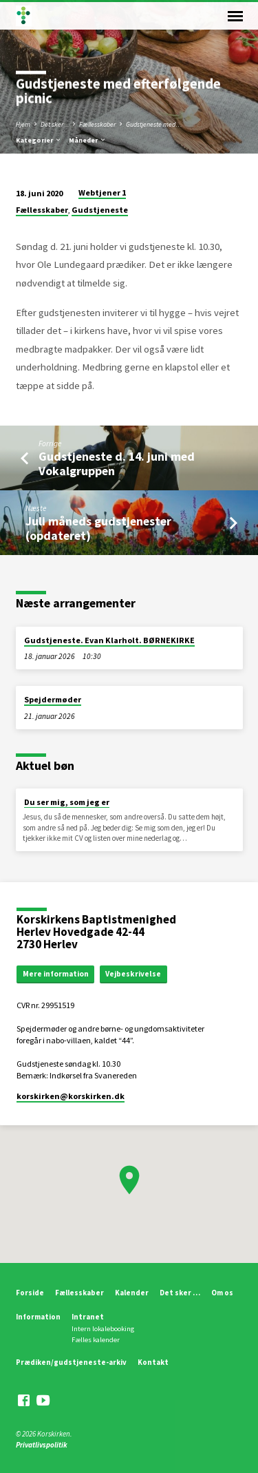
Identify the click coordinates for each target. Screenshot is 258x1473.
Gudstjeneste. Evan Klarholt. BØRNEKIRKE (109, 640)
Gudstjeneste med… (154, 124)
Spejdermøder (52, 699)
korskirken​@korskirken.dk (71, 1096)
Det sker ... (55, 124)
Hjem (23, 124)
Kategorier (39, 140)
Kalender (132, 1292)
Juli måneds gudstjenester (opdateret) (98, 528)
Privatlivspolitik (41, 1445)
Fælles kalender (96, 1339)
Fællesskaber (97, 124)
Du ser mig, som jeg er (66, 802)
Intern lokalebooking (103, 1328)
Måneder (88, 140)
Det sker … (180, 1292)
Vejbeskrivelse (133, 974)
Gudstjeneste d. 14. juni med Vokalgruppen (117, 463)
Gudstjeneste (100, 210)
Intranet (88, 1316)
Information (38, 1316)
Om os (222, 1292)
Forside (30, 1292)
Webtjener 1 (102, 192)
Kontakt (153, 1362)
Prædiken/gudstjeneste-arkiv (71, 1362)
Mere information (56, 974)
